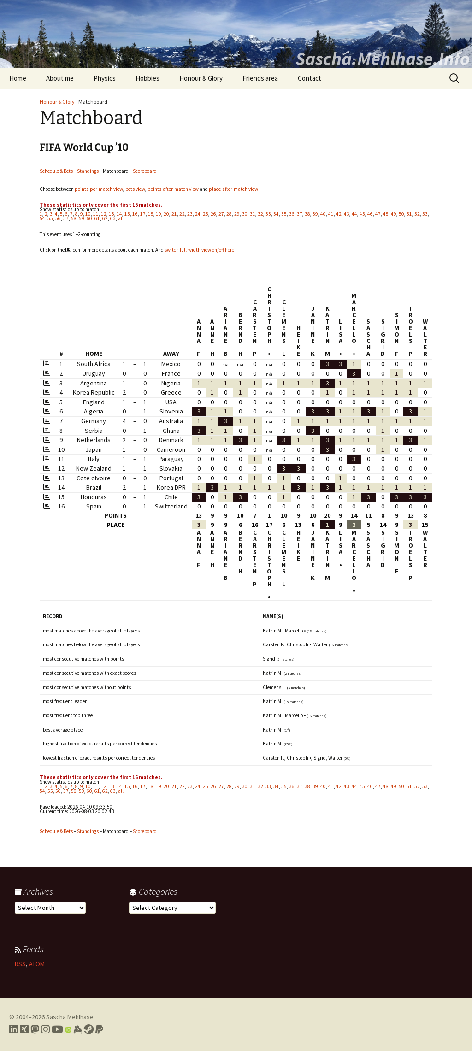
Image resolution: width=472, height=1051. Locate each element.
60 (89, 218)
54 (42, 218)
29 (237, 214)
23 (190, 214)
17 (143, 214)
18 (150, 214)
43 (346, 214)
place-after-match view (233, 189)
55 (50, 218)
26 (213, 214)
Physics (105, 78)
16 (135, 214)
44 (354, 214)
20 (166, 214)
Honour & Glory (201, 78)
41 (331, 214)
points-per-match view (99, 189)
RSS (20, 964)
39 (315, 214)
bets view (135, 189)
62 (105, 218)
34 (276, 214)
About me (60, 78)
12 (103, 214)
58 (74, 218)
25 (205, 214)
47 (378, 214)
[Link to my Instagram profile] (45, 1029)
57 (66, 218)
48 (386, 214)
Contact (309, 78)
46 (370, 214)
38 (307, 214)
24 (198, 214)
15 (127, 214)
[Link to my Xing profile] (24, 1029)
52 (417, 214)
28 (229, 214)
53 (425, 214)
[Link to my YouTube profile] (57, 1029)
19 (158, 214)
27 (221, 214)
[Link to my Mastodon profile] (34, 1029)
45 (362, 214)
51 (409, 214)
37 (299, 214)
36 (292, 214)
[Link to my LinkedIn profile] (13, 1029)
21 (174, 214)
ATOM (37, 964)
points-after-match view (173, 189)
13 (111, 214)
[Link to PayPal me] (99, 1029)
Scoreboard (145, 171)
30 (245, 214)
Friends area (260, 78)
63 (113, 218)
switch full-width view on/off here (199, 250)
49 (393, 214)
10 (88, 214)
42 (339, 214)
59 (81, 218)
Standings (88, 171)
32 (260, 214)
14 (119, 214)
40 (323, 214)
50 (401, 214)
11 (96, 214)
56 (58, 218)
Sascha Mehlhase (70, 1017)
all (121, 218)
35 (284, 214)
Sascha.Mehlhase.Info (382, 58)
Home (17, 78)
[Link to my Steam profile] (89, 1029)
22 (182, 214)
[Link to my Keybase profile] (77, 1029)
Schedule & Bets (56, 171)
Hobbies (147, 78)
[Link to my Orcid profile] (68, 1029)
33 (268, 214)
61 (97, 218)
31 (252, 214)
